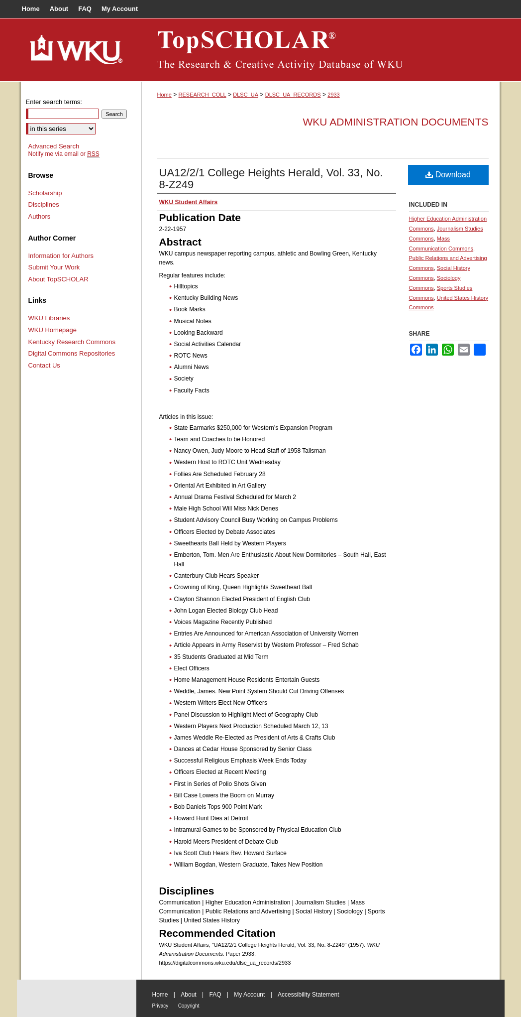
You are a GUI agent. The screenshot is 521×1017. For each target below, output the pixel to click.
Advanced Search (54, 146)
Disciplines (43, 204)
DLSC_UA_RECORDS (293, 95)
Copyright (189, 1006)
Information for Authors (61, 255)
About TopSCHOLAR (58, 279)
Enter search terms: (54, 102)
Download (448, 174)
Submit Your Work (54, 267)
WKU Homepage (52, 330)
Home (164, 95)
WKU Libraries (49, 318)
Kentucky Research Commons (72, 342)
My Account (249, 994)
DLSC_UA (245, 95)
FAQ (215, 994)
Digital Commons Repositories (71, 353)
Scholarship (45, 193)
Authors (39, 216)
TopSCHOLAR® (320, 49)
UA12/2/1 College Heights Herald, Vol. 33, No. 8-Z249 (271, 178)
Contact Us (44, 365)
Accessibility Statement (308, 994)
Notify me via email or (64, 153)
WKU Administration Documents (396, 121)
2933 (333, 95)
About (188, 994)
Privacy (160, 1006)
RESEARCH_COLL (202, 95)
